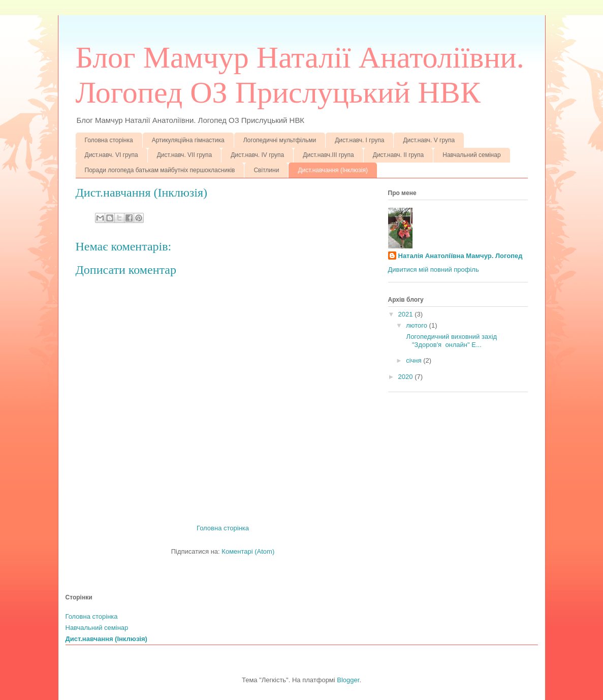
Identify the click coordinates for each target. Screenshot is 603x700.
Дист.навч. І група (359, 140)
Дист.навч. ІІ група (398, 154)
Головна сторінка (109, 140)
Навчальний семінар (471, 154)
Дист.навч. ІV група (257, 154)
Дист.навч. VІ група (111, 154)
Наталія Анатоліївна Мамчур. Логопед (460, 256)
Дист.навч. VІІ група (184, 154)
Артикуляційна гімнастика (188, 140)
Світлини (266, 170)
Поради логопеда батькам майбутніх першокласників (160, 170)
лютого (417, 325)
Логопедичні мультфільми (279, 140)
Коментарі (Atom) (247, 551)
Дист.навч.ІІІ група (328, 154)
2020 (406, 376)
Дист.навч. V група (429, 140)
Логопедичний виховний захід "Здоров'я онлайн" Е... (451, 340)
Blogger (348, 680)
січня (414, 360)
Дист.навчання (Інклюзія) (332, 170)
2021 (406, 314)
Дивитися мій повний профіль (433, 269)
